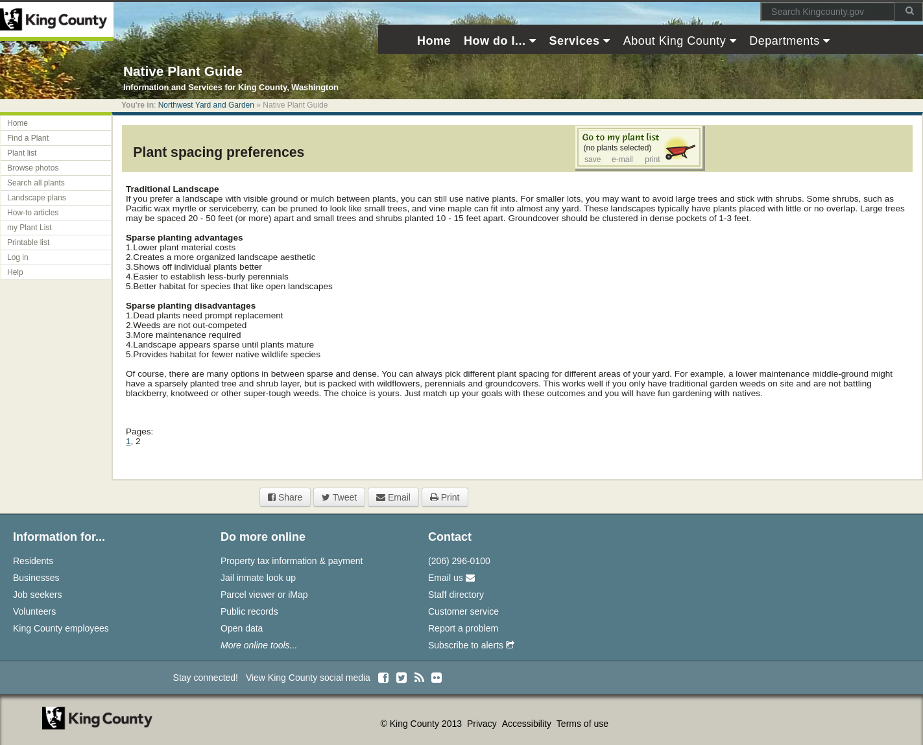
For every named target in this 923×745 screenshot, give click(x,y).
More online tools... (259, 645)
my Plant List (29, 227)
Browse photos (32, 167)
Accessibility (528, 723)
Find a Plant (28, 138)
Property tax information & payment (292, 561)
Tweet (339, 497)
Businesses (36, 578)
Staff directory (456, 594)
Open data (242, 628)
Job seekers (37, 594)
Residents (33, 561)
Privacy (483, 723)
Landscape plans (36, 197)
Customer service (463, 611)
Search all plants (36, 182)
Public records (249, 611)
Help (15, 272)
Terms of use (582, 723)
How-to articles (32, 212)
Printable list (28, 242)
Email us (451, 578)
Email (393, 497)
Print (445, 497)
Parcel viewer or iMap (264, 594)
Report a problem (463, 628)
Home (17, 123)
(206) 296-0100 (459, 561)
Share (285, 497)
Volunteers (34, 611)
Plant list (21, 153)
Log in (18, 257)
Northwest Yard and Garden (206, 105)
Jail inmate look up (258, 578)
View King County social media (308, 677)
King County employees (61, 628)
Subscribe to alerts (471, 645)
